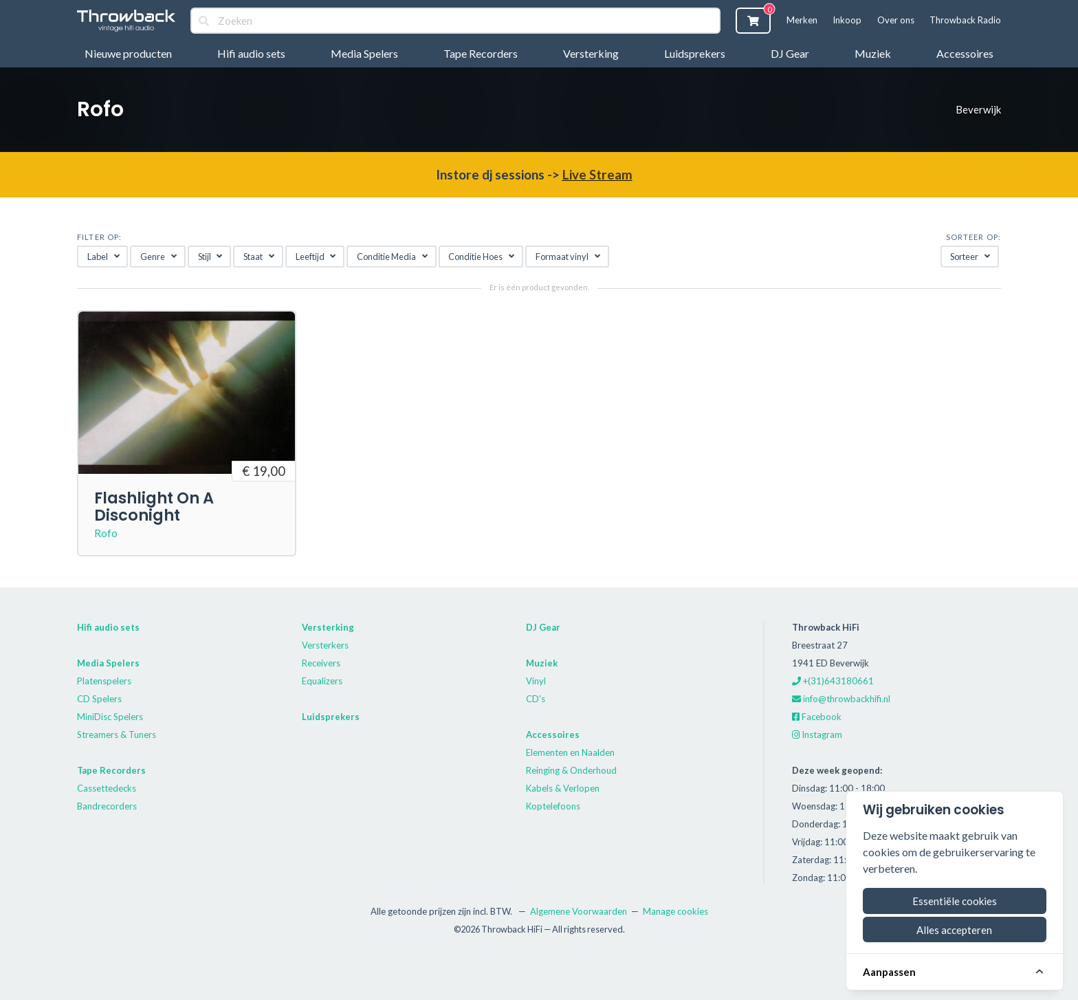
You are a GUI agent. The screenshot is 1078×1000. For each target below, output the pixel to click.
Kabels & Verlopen (563, 788)
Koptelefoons (553, 806)
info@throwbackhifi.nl (841, 698)
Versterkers (325, 645)
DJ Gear (790, 53)
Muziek (873, 53)
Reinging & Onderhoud (571, 770)
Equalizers (322, 680)
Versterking (591, 53)
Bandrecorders (107, 806)
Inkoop (847, 19)
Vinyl (536, 680)
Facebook (817, 716)
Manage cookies (675, 911)
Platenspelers (104, 680)
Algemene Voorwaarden (578, 911)
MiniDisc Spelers (110, 716)
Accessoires (964, 53)
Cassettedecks (106, 788)
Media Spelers (364, 53)
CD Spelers (99, 698)
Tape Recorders (480, 53)
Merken (801, 19)
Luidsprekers (694, 53)
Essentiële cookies (954, 901)
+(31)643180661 (833, 680)
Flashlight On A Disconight (154, 506)
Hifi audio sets (251, 53)
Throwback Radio (965, 19)
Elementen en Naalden (570, 752)
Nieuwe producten (128, 53)
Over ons (895, 19)
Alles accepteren (954, 930)
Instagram (817, 734)
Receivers (321, 663)
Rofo (106, 533)
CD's (535, 698)
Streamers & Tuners (116, 734)
